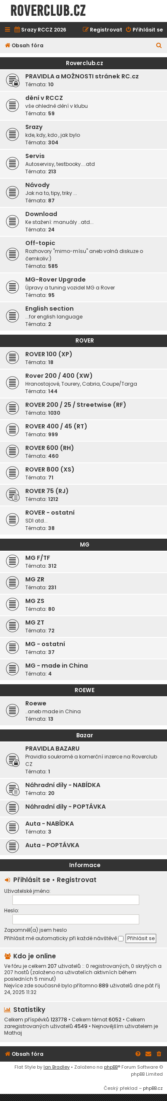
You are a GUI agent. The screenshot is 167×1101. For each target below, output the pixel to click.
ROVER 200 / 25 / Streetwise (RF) (75, 405)
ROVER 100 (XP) (49, 354)
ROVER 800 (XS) (50, 469)
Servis (35, 156)
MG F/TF (37, 558)
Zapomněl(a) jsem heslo (35, 929)
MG (85, 545)
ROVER (84, 341)
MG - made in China (56, 665)
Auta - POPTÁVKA (52, 845)
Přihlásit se (31, 879)
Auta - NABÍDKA (49, 823)
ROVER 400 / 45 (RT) (56, 426)
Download (41, 214)
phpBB (111, 1067)
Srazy (34, 127)
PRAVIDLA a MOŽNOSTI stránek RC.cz (82, 76)
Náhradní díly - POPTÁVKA (65, 806)
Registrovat (77, 879)
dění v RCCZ (44, 98)
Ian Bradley (57, 1067)
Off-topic (40, 243)
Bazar (84, 735)
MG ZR (34, 579)
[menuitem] (40, 30)
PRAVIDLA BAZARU (52, 748)
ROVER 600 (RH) (49, 448)
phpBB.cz (153, 1088)
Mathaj (13, 1033)
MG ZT (34, 622)
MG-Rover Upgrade (55, 279)
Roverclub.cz (84, 63)
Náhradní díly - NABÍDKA (62, 785)
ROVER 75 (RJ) (47, 491)
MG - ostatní (45, 644)
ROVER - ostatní (50, 512)
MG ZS (34, 601)
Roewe (35, 703)
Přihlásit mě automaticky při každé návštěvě (63, 938)
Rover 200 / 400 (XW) (59, 376)
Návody (37, 185)
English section (49, 308)
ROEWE (84, 690)
